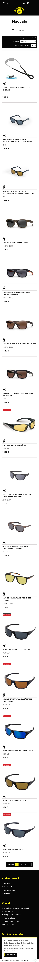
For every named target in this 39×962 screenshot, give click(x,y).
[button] (4, 83)
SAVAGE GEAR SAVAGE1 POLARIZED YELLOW (16, 599)
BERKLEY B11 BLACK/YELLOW (14, 800)
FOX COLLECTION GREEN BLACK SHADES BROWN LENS (18, 394)
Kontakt (7, 894)
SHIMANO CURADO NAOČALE (14, 445)
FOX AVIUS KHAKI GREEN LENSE (15, 243)
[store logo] (19, 10)
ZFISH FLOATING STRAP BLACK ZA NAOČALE (16, 89)
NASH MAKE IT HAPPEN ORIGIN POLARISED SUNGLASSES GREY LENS (17, 140)
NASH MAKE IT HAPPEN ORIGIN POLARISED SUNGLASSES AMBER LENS (18, 192)
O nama (7, 883)
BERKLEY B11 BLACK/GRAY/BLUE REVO (17, 751)
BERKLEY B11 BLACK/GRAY (13, 850)
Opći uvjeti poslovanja (12, 887)
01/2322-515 (8, 911)
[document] (19, 948)
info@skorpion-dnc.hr (12, 915)
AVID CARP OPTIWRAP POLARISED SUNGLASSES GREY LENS (16, 495)
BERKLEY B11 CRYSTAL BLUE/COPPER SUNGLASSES (17, 700)
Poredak (16, 41)
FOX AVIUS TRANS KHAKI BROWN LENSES (19, 344)
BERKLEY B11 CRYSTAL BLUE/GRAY (16, 650)
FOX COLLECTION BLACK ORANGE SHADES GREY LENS (16, 293)
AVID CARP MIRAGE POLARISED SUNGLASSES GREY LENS (15, 547)
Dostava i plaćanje (11, 890)
